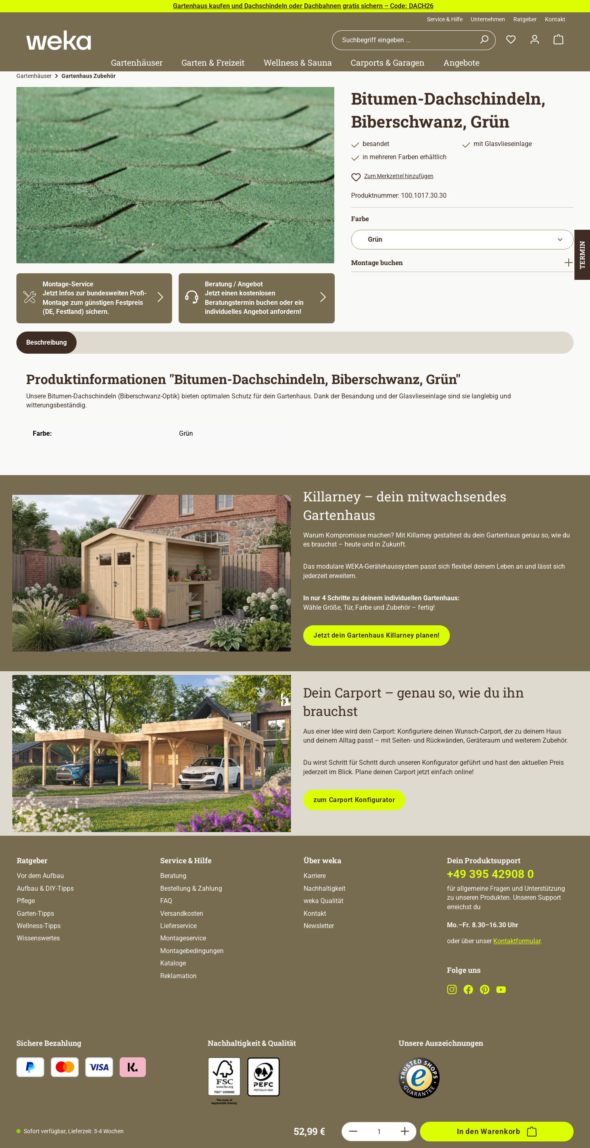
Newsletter (319, 959)
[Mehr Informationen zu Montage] (94, 298)
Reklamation (178, 1009)
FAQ (166, 934)
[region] (175, 175)
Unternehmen (488, 19)
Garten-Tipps (35, 946)
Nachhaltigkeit (324, 921)
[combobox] (402, 40)
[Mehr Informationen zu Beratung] (256, 298)
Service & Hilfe (445, 19)
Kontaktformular (516, 974)
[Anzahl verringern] (353, 852)
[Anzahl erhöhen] (405, 852)
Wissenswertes (38, 971)
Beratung (173, 908)
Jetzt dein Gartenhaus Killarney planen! (376, 635)
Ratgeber (525, 19)
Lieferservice (178, 959)
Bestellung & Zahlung (191, 921)
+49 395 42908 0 (490, 907)
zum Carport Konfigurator (354, 800)
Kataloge (173, 996)
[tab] (46, 343)
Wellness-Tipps (39, 959)
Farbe (360, 218)
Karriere (315, 908)
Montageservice (183, 971)
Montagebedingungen (192, 984)
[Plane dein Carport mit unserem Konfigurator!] (151, 753)
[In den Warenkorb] (497, 852)
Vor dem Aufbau (40, 908)
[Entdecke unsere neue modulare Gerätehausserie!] (151, 573)
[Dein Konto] (535, 40)
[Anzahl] (379, 852)
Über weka (322, 893)
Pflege (26, 934)
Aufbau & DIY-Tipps (45, 921)
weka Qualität (323, 934)
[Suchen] (484, 40)
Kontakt (555, 19)
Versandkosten (181, 946)
